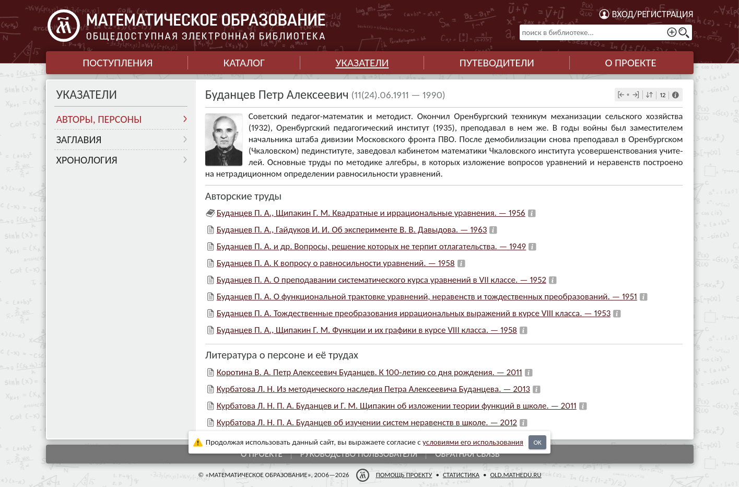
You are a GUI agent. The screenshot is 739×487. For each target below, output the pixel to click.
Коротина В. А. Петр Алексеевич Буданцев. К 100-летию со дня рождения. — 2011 (369, 372)
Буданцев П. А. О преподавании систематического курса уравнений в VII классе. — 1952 (381, 279)
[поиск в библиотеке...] (606, 32)
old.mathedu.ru (515, 475)
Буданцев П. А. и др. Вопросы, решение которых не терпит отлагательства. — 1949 (371, 246)
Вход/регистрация (653, 14)
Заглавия (79, 139)
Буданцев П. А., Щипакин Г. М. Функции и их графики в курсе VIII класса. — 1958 (367, 329)
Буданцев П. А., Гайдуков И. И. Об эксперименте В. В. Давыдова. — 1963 (352, 229)
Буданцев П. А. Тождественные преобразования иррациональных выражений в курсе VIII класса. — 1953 (414, 313)
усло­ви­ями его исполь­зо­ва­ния (473, 442)
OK (537, 442)
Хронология (87, 160)
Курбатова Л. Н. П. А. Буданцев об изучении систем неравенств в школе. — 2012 (367, 422)
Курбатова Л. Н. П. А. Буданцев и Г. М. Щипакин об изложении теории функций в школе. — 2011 (397, 405)
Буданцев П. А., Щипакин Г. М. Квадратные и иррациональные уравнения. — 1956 (371, 212)
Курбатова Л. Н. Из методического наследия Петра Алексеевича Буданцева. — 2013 (373, 389)
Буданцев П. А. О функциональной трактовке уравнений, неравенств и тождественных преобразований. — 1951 (427, 296)
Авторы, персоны (99, 119)
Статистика (460, 475)
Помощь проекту (404, 475)
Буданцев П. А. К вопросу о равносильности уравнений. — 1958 (336, 263)
